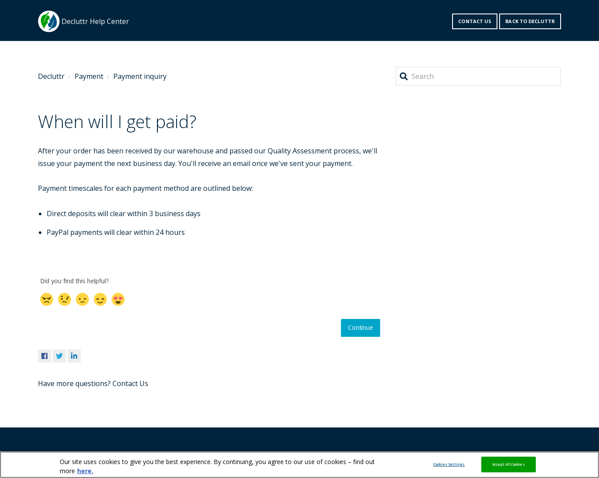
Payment (89, 76)
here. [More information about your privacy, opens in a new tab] (85, 471)
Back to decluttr (530, 21)
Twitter (59, 356)
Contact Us (130, 383)
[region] (299, 464)
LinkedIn (74, 356)
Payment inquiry (140, 76)
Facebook (44, 356)
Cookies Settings (449, 464)
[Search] (478, 76)
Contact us (474, 21)
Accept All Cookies (508, 464)
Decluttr (51, 76)
